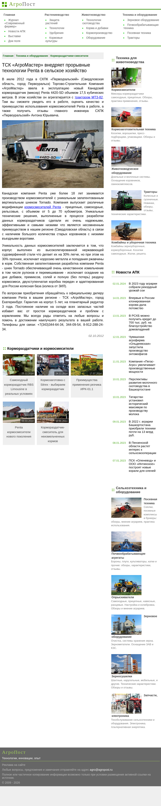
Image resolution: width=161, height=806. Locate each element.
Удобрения (56, 32)
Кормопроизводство (99, 32)
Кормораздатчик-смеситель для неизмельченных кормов (53, 434)
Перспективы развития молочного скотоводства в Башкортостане (143, 384)
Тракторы (133, 37)
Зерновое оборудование (143, 20)
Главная (9, 14)
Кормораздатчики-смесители (69, 55)
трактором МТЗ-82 (89, 97)
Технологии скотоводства (91, 21)
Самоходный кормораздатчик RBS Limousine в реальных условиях (19, 386)
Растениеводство (57, 14)
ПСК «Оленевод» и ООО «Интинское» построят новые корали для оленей (142, 465)
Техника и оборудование (140, 14)
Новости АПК (16, 31)
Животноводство (93, 14)
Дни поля (14, 41)
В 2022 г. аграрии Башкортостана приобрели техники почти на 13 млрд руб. (142, 428)
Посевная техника (139, 32)
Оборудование (95, 37)
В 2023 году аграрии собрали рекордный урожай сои (143, 287)
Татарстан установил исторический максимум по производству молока (138, 405)
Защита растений (52, 21)
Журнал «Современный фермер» (14, 23)
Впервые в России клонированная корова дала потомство (142, 303)
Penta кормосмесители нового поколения (18, 432)
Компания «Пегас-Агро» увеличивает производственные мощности (142, 366)
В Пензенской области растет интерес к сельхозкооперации (142, 448)
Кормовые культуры (54, 39)
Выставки (14, 36)
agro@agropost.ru (101, 769)
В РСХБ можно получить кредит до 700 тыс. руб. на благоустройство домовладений (142, 322)
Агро (22, 4)
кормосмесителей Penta (42, 207)
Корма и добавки (97, 28)
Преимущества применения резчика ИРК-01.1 (86, 384)
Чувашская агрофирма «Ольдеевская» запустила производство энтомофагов (140, 345)
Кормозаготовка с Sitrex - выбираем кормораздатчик (52, 384)
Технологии (56, 28)
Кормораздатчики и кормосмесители (40, 349)
